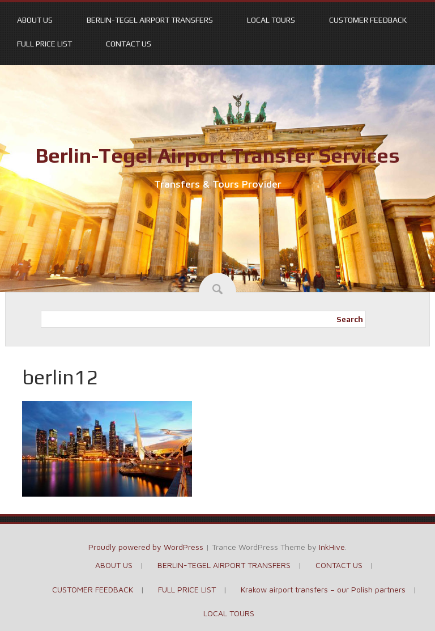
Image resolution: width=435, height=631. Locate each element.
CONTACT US (128, 43)
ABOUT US (35, 19)
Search (349, 319)
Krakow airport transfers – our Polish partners (323, 589)
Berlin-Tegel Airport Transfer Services (217, 155)
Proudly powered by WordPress (145, 547)
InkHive (332, 547)
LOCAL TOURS (271, 19)
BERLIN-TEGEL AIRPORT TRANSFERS (150, 19)
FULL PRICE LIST (44, 43)
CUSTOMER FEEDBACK (368, 19)
